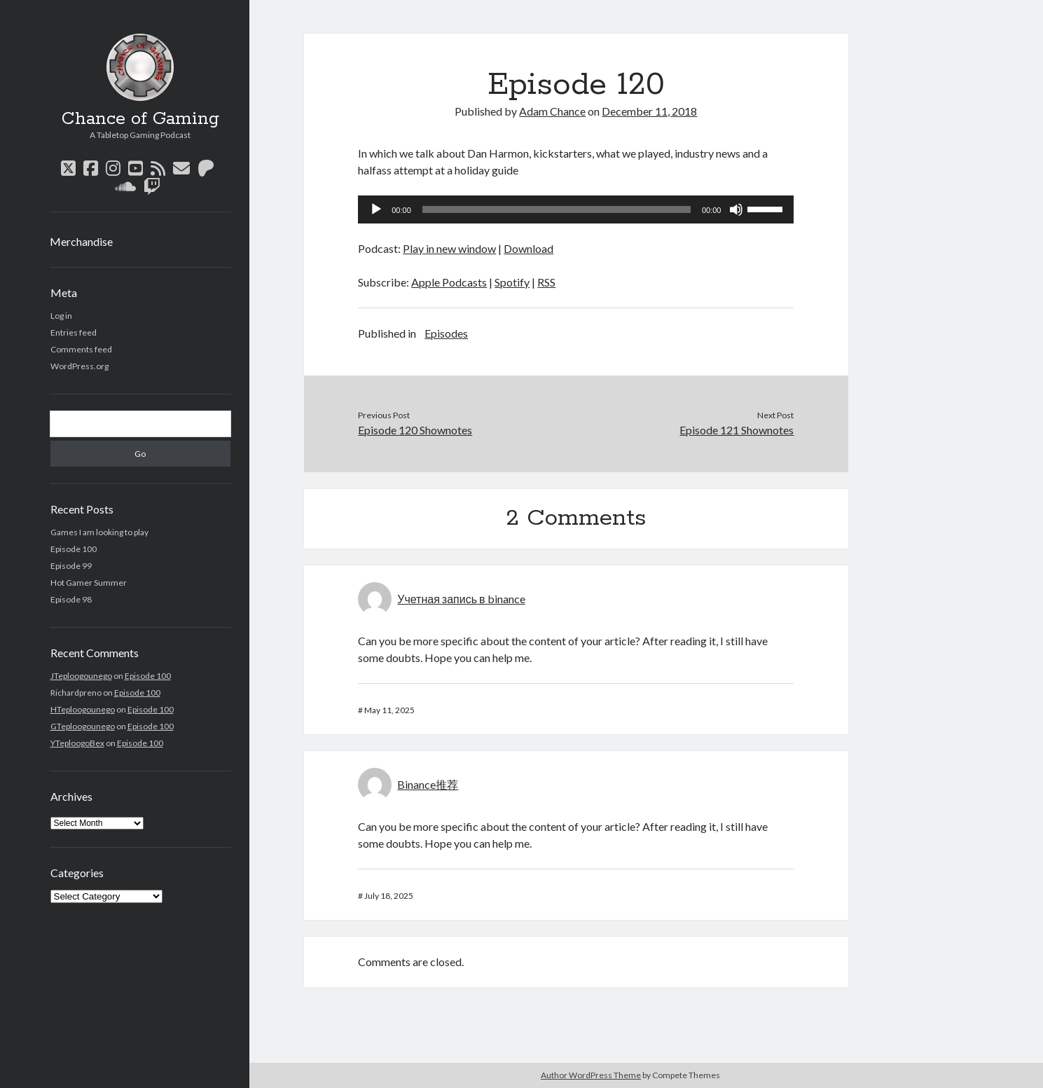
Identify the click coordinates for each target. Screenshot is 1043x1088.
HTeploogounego (82, 709)
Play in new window (449, 248)
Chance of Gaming (140, 119)
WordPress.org (79, 366)
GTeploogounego (82, 726)
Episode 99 (71, 565)
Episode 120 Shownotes (415, 429)
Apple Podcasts (449, 282)
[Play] (376, 209)
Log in (61, 315)
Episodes (446, 333)
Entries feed (73, 332)
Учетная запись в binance (461, 598)
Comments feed (81, 349)
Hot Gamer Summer (88, 582)
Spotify (512, 282)
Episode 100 (73, 549)
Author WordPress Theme (591, 1075)
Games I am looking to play (99, 532)
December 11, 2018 (649, 111)
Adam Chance (552, 111)
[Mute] (736, 209)
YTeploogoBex (77, 743)
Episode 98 (71, 599)
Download (528, 248)
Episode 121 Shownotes (736, 429)
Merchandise (81, 241)
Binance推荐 (427, 784)
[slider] (556, 209)
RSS (546, 282)
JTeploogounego (81, 675)
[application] (576, 209)
